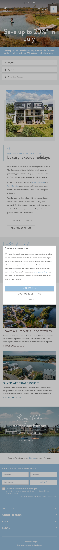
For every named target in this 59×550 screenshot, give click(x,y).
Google (46, 272)
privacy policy (38, 272)
